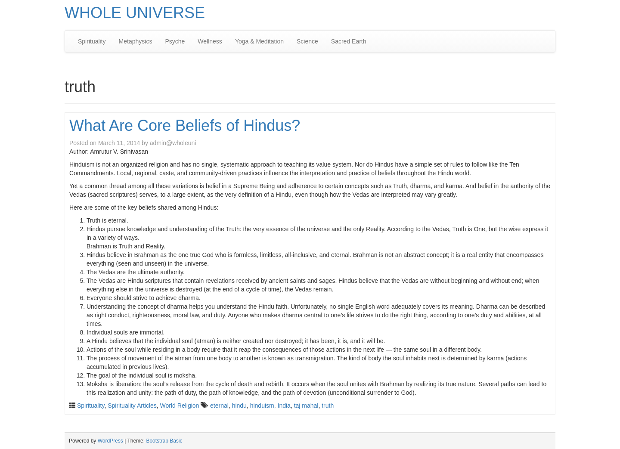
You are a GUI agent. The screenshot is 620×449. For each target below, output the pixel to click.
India (284, 405)
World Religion (179, 405)
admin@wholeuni (173, 142)
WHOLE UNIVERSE (135, 13)
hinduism (262, 405)
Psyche (175, 41)
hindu (239, 405)
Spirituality (92, 41)
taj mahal (306, 405)
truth (328, 405)
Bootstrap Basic (164, 441)
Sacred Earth (348, 41)
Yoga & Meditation (259, 41)
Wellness (210, 41)
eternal (219, 405)
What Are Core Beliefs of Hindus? (184, 125)
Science (307, 41)
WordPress (110, 441)
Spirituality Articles (132, 405)
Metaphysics (135, 41)
